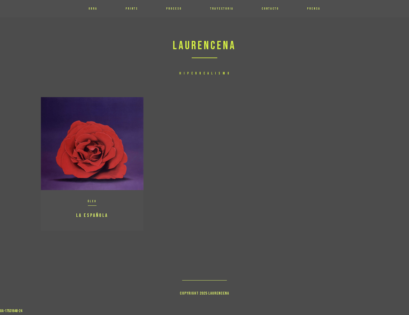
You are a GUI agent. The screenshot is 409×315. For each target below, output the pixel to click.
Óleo (92, 201)
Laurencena (204, 46)
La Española (92, 215)
